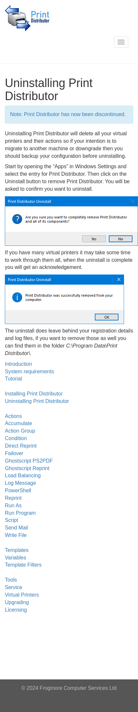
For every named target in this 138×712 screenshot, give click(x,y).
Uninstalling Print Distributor (37, 401)
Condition (16, 438)
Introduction (18, 364)
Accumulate (18, 423)
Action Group (20, 431)
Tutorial (13, 378)
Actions (13, 416)
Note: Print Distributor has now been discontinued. (68, 114)
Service (13, 587)
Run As (13, 505)
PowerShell (18, 490)
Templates (17, 550)
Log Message (20, 483)
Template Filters (23, 565)
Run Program (20, 513)
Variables (15, 557)
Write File (16, 535)
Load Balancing (23, 475)
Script (11, 520)
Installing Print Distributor (34, 393)
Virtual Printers (22, 595)
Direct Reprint (21, 446)
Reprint (13, 498)
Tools (11, 580)
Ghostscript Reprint (27, 468)
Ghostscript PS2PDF (29, 461)
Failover (14, 453)
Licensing (16, 610)
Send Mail (16, 527)
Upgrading (17, 602)
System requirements (29, 371)
